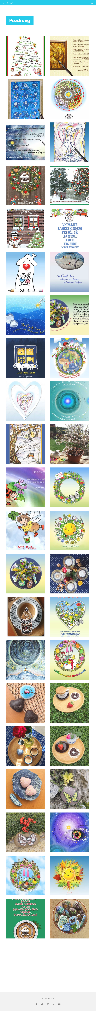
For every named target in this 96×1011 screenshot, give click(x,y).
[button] (92, 3)
